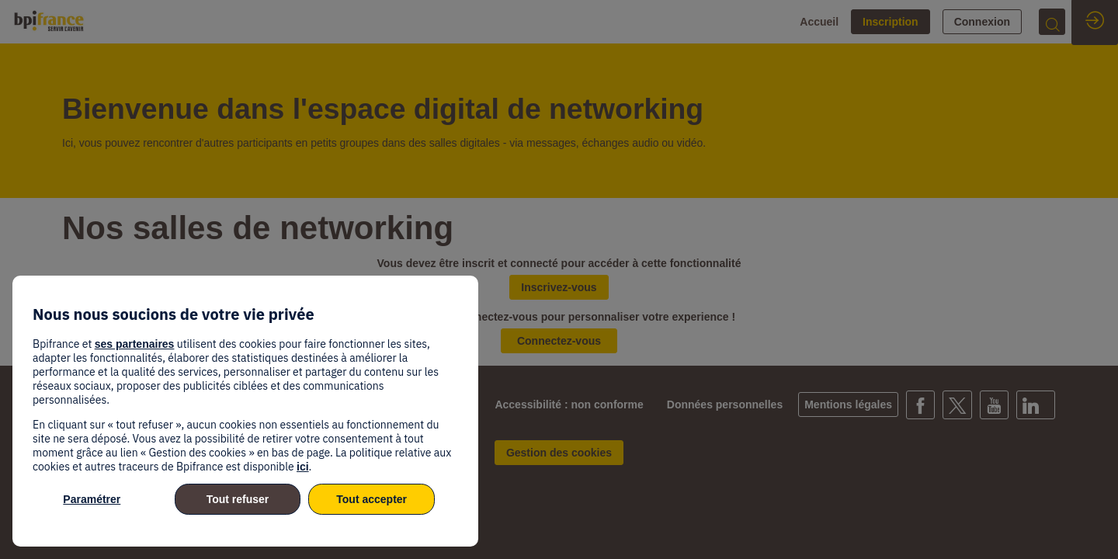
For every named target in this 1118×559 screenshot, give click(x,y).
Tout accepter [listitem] (371, 499)
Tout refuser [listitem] (238, 499)
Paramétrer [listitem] (91, 499)
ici (303, 466)
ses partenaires (135, 344)
